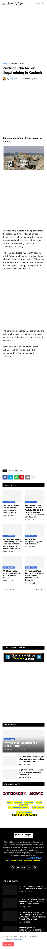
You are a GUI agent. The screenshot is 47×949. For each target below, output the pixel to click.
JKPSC (10, 802)
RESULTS (23, 805)
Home (5, 64)
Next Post (39, 589)
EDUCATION (38, 807)
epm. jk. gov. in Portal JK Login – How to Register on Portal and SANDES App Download (32, 901)
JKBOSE (18, 802)
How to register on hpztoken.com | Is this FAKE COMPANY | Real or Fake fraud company (32, 931)
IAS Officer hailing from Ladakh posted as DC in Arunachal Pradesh (12, 574)
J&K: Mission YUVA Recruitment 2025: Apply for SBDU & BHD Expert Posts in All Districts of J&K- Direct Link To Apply (34, 511)
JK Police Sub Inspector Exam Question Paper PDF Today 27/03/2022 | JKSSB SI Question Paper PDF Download (32, 915)
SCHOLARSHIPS (24, 812)
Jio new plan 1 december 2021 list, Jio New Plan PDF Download (32, 887)
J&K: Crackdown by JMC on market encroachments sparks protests (11, 508)
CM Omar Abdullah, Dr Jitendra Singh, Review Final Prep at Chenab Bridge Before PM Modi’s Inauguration (12, 544)
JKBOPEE (28, 802)
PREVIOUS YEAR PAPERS (24, 815)
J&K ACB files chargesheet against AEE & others (33, 541)
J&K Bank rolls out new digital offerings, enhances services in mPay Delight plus (31, 759)
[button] (3, 4)
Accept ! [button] (8, 944)
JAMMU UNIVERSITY (18, 807)
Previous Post (9, 589)
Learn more (17, 939)
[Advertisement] (23, 35)
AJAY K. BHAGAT (34, 858)
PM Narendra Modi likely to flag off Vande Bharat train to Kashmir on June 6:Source (34, 575)
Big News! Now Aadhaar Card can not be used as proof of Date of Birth (31, 772)
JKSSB (39, 802)
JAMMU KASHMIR (16, 64)
